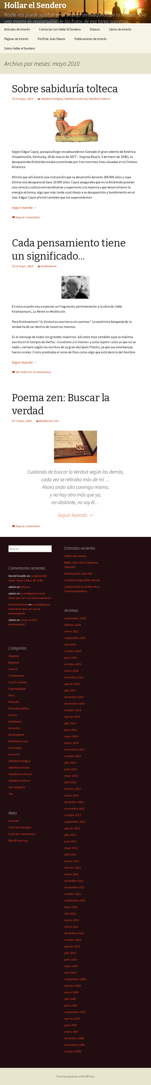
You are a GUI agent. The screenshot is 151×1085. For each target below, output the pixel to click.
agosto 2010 (72, 946)
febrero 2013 (72, 789)
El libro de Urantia (75, 556)
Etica (11, 695)
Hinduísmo (15, 721)
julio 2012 (70, 835)
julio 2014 (70, 723)
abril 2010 (70, 972)
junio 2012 (70, 841)
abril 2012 (70, 854)
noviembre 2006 (74, 1045)
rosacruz (14, 754)
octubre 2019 (72, 664)
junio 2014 (70, 730)
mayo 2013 (71, 776)
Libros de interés (120, 29)
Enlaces (95, 29)
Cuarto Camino (17, 682)
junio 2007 (70, 1025)
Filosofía (13, 702)
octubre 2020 (72, 651)
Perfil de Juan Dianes (51, 39)
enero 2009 (71, 992)
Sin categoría (16, 787)
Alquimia (13, 656)
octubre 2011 (72, 894)
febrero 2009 (72, 986)
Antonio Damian (18, 604)
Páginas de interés (16, 39)
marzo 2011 (71, 920)
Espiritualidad (17, 689)
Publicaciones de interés (90, 39)
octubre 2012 (72, 815)
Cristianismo (16, 675)
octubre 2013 (72, 756)
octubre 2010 (72, 940)
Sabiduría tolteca (99, 99)
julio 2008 (70, 999)
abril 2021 (70, 644)
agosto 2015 (72, 684)
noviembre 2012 (74, 808)
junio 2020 (70, 657)
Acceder (13, 821)
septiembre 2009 (75, 979)
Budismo (13, 662)
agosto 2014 (72, 717)
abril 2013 (70, 782)
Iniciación (14, 728)
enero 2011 (71, 927)
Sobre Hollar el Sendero (19, 48)
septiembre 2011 (75, 900)
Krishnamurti (49, 266)
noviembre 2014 (74, 703)
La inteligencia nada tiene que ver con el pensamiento (29, 609)
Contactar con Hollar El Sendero (60, 29)
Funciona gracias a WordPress (75, 1076)
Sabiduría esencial (75, 99)
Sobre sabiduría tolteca (65, 89)
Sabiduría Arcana (19, 767)
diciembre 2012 (74, 802)
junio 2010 (70, 959)
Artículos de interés (17, 29)
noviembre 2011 (74, 887)
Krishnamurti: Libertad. (78, 573)
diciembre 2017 (74, 677)
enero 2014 (71, 743)
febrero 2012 (72, 867)
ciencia (12, 669)
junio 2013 (70, 769)
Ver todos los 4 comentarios (33, 372)
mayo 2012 (71, 848)
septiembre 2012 (75, 822)
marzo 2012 (71, 861)
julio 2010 (70, 953)
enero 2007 (71, 1032)
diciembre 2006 (74, 1038)
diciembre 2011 (74, 881)
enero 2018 (71, 671)
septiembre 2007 (75, 1012)
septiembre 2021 (75, 638)
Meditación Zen (49, 421)
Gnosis (12, 715)
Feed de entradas (19, 827)
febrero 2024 (72, 625)
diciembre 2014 (74, 697)
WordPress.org (18, 840)
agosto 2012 (72, 828)
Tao (10, 794)
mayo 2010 (71, 966)
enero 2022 (71, 631)
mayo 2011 (71, 907)
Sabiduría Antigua (52, 99)
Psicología (15, 748)
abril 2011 (70, 913)
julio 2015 (70, 690)
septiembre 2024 (75, 618)
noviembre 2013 (74, 749)
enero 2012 (71, 874)
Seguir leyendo (24, 207)
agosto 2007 (72, 1018)
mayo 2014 (71, 736)
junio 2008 (70, 1005)
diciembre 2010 (74, 933)
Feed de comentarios (22, 834)
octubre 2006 (72, 1051)
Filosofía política (18, 708)
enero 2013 (71, 795)
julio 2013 (70, 762)
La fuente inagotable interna (82, 580)
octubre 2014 (72, 710)
